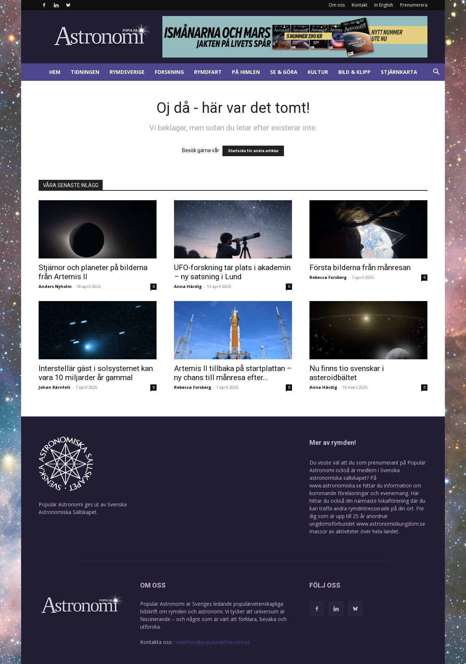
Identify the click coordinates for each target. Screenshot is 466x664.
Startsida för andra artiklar (253, 151)
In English (383, 5)
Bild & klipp (354, 71)
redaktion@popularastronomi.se (212, 642)
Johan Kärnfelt (54, 387)
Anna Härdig (188, 286)
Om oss (337, 5)
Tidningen (85, 71)
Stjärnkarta (399, 71)
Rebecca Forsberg (328, 277)
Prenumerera (413, 5)
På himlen (246, 71)
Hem (54, 71)
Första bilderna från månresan (360, 267)
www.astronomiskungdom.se (390, 523)
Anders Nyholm (55, 286)
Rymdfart (208, 71)
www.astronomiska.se (335, 485)
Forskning (169, 71)
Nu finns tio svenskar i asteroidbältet (346, 373)
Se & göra (283, 71)
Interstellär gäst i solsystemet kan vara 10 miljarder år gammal (96, 373)
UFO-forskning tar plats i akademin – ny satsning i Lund (232, 272)
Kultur (318, 71)
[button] (436, 72)
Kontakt (359, 5)
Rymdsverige (127, 71)
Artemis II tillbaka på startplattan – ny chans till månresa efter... (233, 373)
